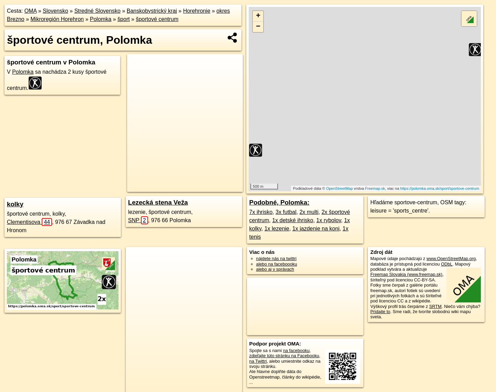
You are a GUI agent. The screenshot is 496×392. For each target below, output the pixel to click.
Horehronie (196, 11)
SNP (138, 220)
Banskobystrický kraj (152, 11)
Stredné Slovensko (97, 11)
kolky (15, 204)
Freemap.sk (375, 188)
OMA (30, 11)
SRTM (435, 306)
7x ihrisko (261, 212)
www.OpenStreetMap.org (451, 258)
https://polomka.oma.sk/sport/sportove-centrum (439, 188)
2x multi (308, 212)
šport (123, 19)
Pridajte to (380, 311)
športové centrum (157, 19)
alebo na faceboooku (276, 264)
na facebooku (296, 350)
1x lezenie (277, 228)
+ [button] (258, 16)
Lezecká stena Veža (158, 202)
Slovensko (55, 11)
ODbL (446, 264)
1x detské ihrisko (292, 220)
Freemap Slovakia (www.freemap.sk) (406, 274)
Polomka (100, 19)
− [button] (258, 27)
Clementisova (29, 222)
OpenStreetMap (339, 188)
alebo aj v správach (275, 269)
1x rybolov (328, 220)
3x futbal (286, 212)
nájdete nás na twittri (276, 258)
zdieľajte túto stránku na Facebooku (284, 355)
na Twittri (258, 361)
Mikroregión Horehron (57, 19)
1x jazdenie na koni (316, 228)
